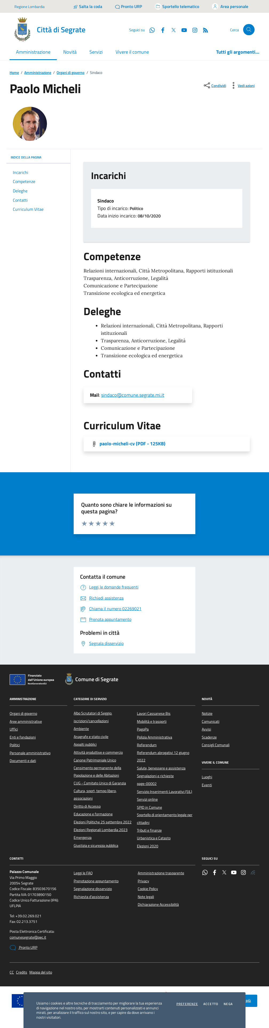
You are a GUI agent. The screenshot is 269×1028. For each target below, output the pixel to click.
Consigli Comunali (216, 745)
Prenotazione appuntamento (96, 881)
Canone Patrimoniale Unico (95, 760)
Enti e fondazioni (23, 737)
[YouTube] (182, 29)
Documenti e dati (23, 761)
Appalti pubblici (85, 744)
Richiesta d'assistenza (91, 897)
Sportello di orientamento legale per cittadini (164, 818)
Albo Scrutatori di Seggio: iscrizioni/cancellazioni (93, 717)
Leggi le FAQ (83, 873)
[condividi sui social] (214, 85)
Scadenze (209, 737)
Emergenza (83, 837)
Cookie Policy (148, 889)
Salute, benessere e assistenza (161, 768)
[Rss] (203, 29)
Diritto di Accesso (87, 806)
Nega (228, 1004)
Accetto (210, 1004)
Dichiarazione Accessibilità (158, 904)
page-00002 (147, 784)
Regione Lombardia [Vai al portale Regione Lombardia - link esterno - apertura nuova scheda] (29, 6)
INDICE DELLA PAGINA (38, 157)
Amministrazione (37, 73)
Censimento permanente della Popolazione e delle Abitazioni (97, 771)
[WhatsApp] (150, 29)
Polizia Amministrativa (154, 737)
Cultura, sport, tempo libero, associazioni (95, 794)
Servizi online (147, 799)
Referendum (147, 745)
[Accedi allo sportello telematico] (176, 6)
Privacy (143, 881)
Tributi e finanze (149, 830)
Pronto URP (23, 947)
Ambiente (81, 729)
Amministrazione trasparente (161, 873)
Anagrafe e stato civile (91, 737)
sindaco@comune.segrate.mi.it (132, 395)
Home (14, 73)
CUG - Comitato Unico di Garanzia (100, 783)
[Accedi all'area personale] (230, 6)
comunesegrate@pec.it (28, 937)
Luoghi (207, 777)
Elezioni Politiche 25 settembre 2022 (103, 822)
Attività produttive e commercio (98, 752)
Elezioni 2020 (147, 846)
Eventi (207, 785)
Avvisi (206, 729)
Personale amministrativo (30, 753)
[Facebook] (160, 29)
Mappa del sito (40, 972)
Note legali (146, 897)
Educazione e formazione (93, 814)
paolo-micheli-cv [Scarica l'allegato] (132, 443)
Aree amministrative (26, 721)
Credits (21, 972)
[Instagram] (192, 29)
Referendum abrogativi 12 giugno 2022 (163, 756)
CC (12, 972)
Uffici (14, 729)
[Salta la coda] (88, 6)
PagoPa (143, 729)
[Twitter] (171, 29)
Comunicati (210, 721)
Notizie (207, 713)
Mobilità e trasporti (152, 721)
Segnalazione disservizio (93, 889)
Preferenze (187, 1004)
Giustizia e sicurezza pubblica (96, 845)
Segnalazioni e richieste (155, 776)
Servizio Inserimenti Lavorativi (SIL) (164, 792)
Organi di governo (70, 73)
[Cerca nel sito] (249, 29)
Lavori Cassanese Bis (154, 713)
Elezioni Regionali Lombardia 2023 (101, 830)
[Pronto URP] (128, 6)
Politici (15, 745)
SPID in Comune (149, 807)
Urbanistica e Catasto (154, 838)
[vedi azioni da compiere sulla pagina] (242, 85)
